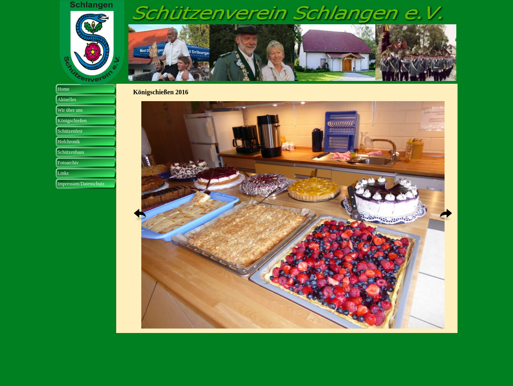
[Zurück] (140, 215)
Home (63, 89)
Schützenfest (69, 131)
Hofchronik (68, 141)
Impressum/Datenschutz (80, 184)
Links (62, 173)
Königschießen (72, 120)
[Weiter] (446, 215)
